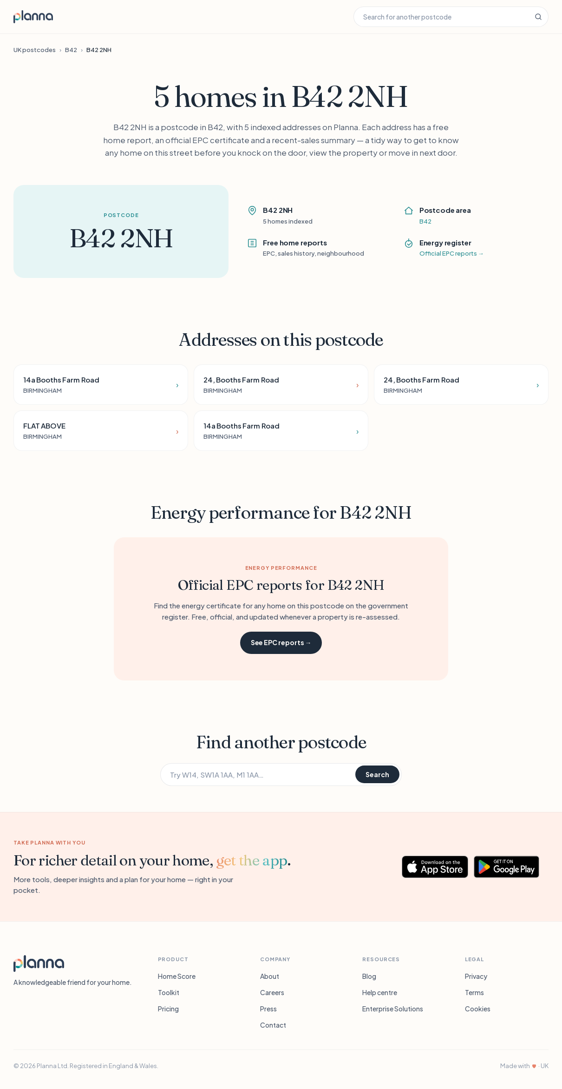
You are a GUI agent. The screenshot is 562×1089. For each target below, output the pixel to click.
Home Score (177, 976)
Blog (369, 976)
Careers (272, 992)
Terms (474, 992)
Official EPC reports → (451, 253)
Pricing (168, 1008)
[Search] (538, 16)
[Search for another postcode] (441, 17)
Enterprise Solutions (392, 1008)
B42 (71, 49)
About (269, 976)
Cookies (477, 1008)
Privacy (476, 976)
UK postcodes (34, 49)
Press (268, 1008)
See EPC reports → (281, 642)
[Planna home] (33, 16)
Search (377, 774)
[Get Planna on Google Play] (511, 867)
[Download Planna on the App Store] (435, 867)
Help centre (379, 992)
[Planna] (38, 963)
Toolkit (168, 992)
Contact (273, 1025)
